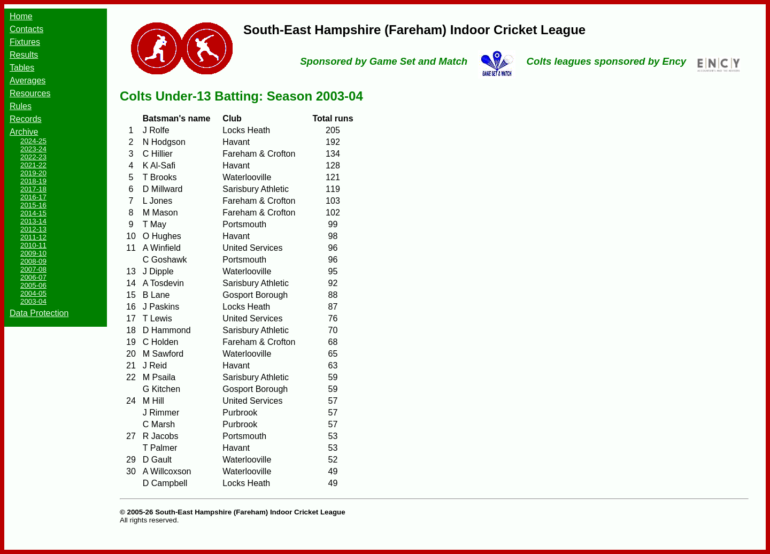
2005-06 (33, 285)
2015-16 (33, 205)
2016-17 (33, 197)
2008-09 (33, 261)
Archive (24, 131)
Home (21, 16)
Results (24, 54)
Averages (27, 80)
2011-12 (33, 237)
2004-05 (33, 293)
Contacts (26, 29)
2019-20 (33, 173)
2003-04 (33, 301)
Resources (30, 93)
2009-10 (33, 253)
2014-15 (33, 213)
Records (26, 119)
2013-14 (33, 221)
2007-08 (33, 269)
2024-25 (33, 141)
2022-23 (33, 157)
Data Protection (39, 313)
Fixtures (25, 42)
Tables (22, 67)
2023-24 (33, 149)
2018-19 (33, 181)
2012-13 (33, 229)
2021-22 (33, 165)
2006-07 (33, 277)
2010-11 (33, 245)
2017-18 (33, 189)
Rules (21, 106)
